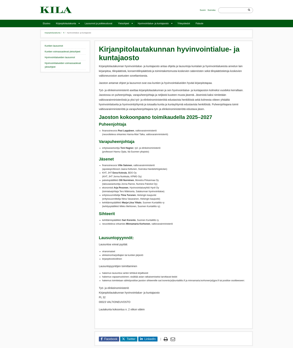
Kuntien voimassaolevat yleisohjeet (62, 51)
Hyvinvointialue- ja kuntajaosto (153, 23)
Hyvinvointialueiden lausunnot (60, 57)
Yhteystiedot (183, 23)
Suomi (203, 10)
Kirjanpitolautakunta (66, 23)
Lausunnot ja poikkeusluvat (98, 23)
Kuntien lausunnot (54, 46)
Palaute (199, 23)
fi (63, 33)
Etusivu (46, 23)
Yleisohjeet (123, 23)
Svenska (211, 10)
